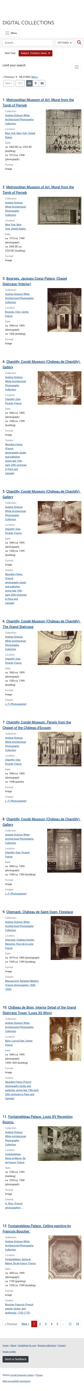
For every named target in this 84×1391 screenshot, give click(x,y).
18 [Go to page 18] (77, 1323)
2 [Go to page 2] (40, 1323)
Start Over (10, 53)
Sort (7, 83)
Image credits (9, 1351)
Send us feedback (15, 1359)
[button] (35, 53)
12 (21, 83)
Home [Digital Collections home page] (5, 1345)
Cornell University (20, 6)
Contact (62, 1345)
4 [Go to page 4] (51, 1323)
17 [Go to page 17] (70, 1323)
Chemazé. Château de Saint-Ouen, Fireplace (39, 912)
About (13, 1345)
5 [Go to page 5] (57, 1323)
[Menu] (11, 33)
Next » (34, 77)
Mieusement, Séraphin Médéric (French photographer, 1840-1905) (22, 985)
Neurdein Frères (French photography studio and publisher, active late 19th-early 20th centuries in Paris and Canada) (22, 1090)
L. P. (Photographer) (16, 704)
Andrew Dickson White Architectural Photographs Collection (19, 119)
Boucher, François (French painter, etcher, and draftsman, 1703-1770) (19, 1308)
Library (13, 16)
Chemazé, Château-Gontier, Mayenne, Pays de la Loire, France (19, 944)
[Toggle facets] (76, 67)
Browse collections (47, 1345)
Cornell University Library (22, 1375)
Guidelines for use (27, 1345)
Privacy (39, 1375)
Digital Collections (28, 22)
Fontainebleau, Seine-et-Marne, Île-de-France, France (15, 1158)
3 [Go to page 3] (46, 1323)
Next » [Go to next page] (25, 1323)
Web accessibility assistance (16, 1381)
